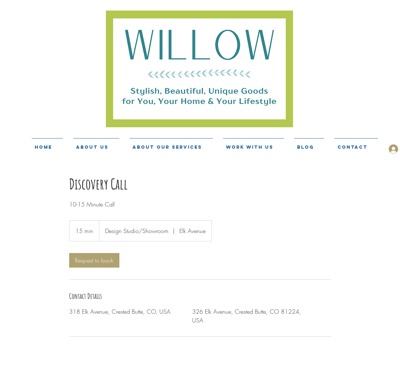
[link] (94, 260)
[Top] (200, 385)
